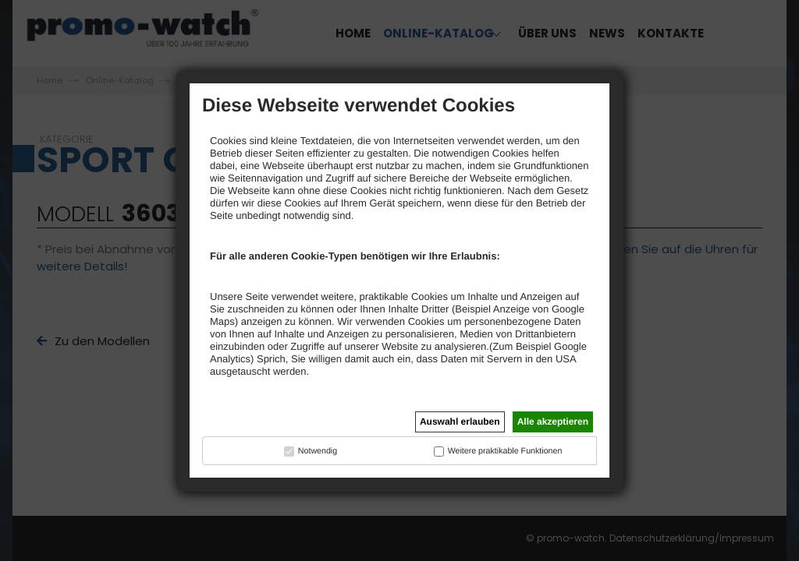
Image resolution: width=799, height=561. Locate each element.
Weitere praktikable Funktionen (505, 451)
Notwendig (317, 451)
